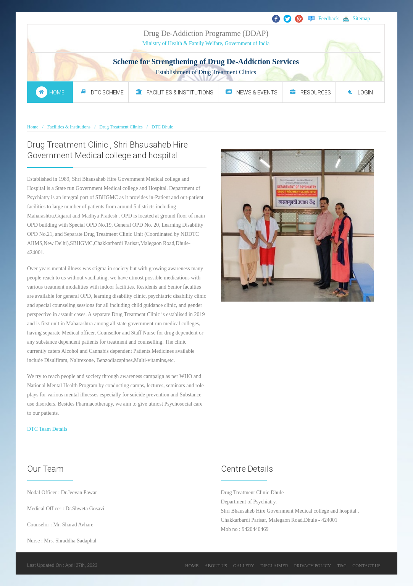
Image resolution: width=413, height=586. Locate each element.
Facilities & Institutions (68, 127)
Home (32, 127)
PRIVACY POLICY (312, 565)
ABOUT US (216, 565)
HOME (191, 565)
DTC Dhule (162, 127)
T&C (342, 565)
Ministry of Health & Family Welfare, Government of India (205, 43)
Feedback (323, 19)
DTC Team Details (47, 429)
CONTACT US (366, 565)
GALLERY (243, 565)
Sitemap (356, 19)
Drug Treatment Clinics (120, 127)
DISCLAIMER (274, 565)
